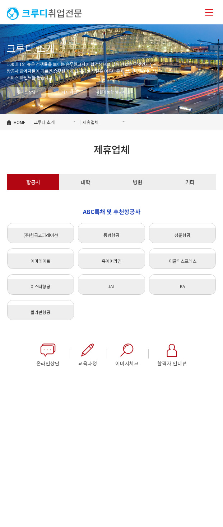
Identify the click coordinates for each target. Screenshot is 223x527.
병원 (137, 182)
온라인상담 (27, 92)
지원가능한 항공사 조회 (112, 92)
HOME (19, 122)
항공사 (33, 182)
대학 (85, 182)
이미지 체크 (67, 92)
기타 (190, 182)
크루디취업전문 (44, 13)
